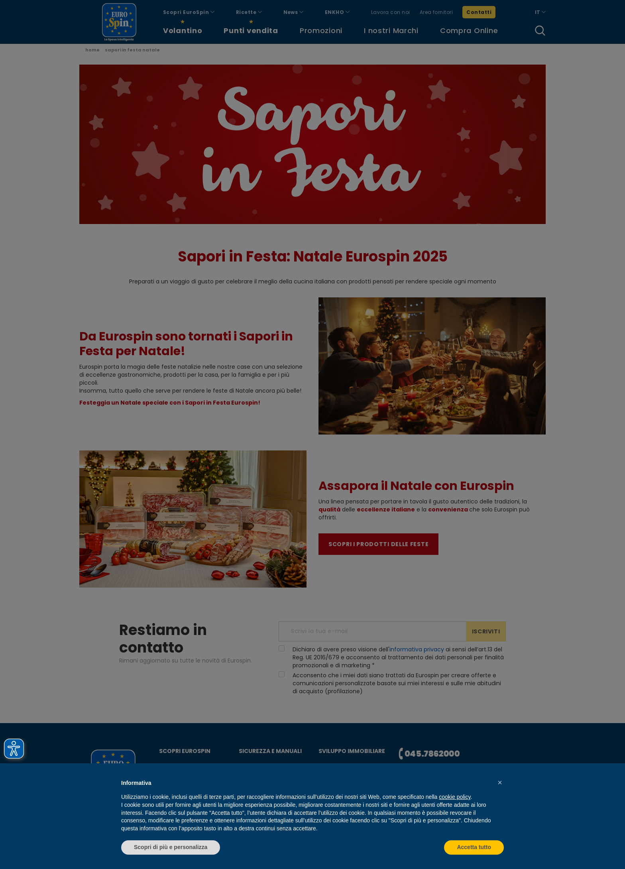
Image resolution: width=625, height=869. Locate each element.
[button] (499, 782)
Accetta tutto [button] (474, 847)
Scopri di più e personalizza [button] (170, 847)
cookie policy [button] (454, 797)
